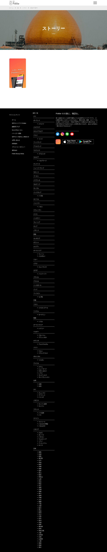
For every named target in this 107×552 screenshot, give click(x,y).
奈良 (39, 518)
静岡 (39, 512)
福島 (39, 468)
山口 (39, 460)
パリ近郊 (40, 413)
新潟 (39, 520)
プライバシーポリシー (18, 147)
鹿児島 (40, 458)
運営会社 (14, 150)
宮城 (39, 489)
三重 (39, 541)
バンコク (40, 397)
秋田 (39, 464)
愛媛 (39, 501)
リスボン (40, 360)
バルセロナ (41, 426)
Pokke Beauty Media (18, 153)
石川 (39, 514)
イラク (24, 8)
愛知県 (40, 526)
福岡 (39, 495)
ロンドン (40, 406)
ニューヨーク (42, 369)
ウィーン (40, 254)
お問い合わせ (16, 140)
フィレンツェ (42, 443)
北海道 (40, 535)
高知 (39, 462)
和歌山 (40, 477)
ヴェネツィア (42, 439)
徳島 (39, 452)
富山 (39, 473)
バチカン (40, 437)
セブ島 (40, 297)
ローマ (40, 445)
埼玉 (39, 481)
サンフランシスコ (43, 377)
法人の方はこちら (17, 130)
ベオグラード (42, 160)
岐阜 (39, 483)
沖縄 (39, 497)
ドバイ (40, 139)
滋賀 (39, 487)
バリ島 (40, 196)
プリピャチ (41, 154)
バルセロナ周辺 (42, 424)
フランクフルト (42, 353)
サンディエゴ (42, 375)
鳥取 (39, 456)
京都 (39, 537)
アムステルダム (42, 344)
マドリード (41, 422)
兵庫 (39, 506)
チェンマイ (41, 393)
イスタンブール (42, 308)
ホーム (11, 8)
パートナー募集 (16, 133)
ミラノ (40, 441)
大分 (39, 499)
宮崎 (39, 466)
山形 (39, 479)
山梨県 (40, 539)
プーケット (41, 395)
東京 (39, 547)
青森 (39, 491)
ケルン (40, 351)
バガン (40, 206)
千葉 (39, 504)
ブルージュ (41, 335)
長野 (39, 524)
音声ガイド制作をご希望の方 (20, 137)
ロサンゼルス (42, 371)
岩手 (39, 485)
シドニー (40, 328)
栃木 (39, 508)
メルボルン (41, 256)
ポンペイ (40, 435)
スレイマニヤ (42, 267)
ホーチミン (41, 314)
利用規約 (14, 143)
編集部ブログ (16, 126)
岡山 (39, 510)
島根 (39, 545)
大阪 (39, 532)
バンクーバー (42, 274)
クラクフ (40, 124)
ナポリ (40, 433)
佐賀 (39, 454)
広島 (39, 516)
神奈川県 (40, 530)
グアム (40, 367)
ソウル (40, 321)
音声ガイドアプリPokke (19, 123)
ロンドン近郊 (42, 404)
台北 (39, 386)
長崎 (39, 543)
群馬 (39, 528)
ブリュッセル (42, 337)
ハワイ (40, 373)
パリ (39, 415)
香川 (39, 493)
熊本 (39, 475)
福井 (39, 470)
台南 (39, 384)
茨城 (39, 522)
